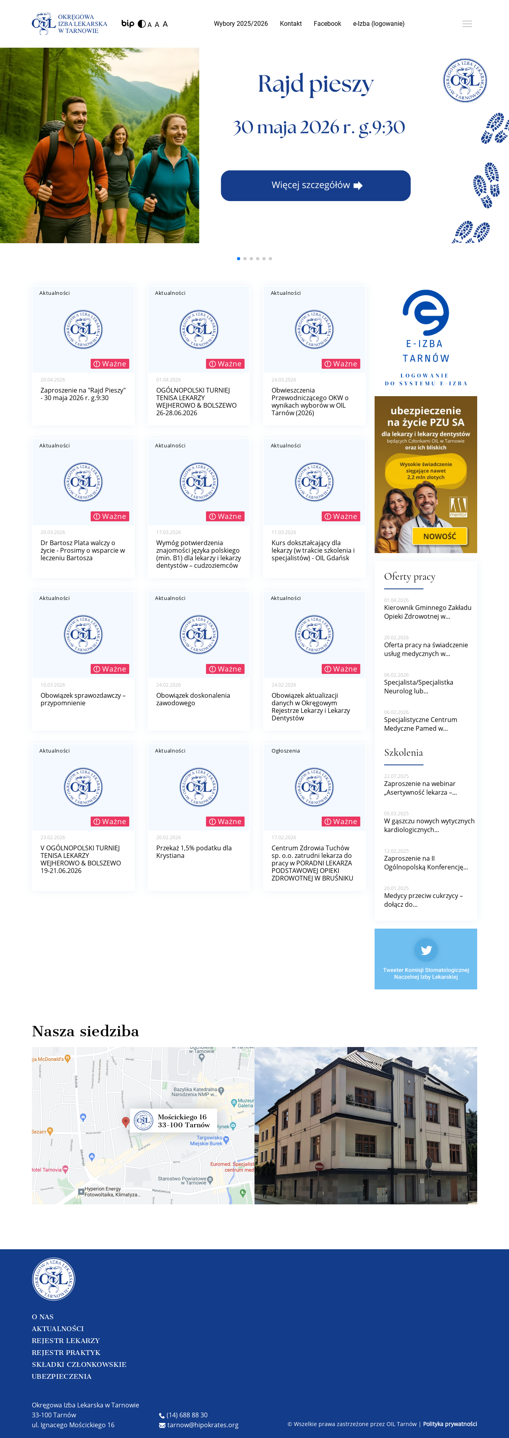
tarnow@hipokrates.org (199, 1425)
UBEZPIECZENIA (61, 1376)
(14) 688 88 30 (183, 1415)
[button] (238, 258)
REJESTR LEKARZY (66, 1341)
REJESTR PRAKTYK (66, 1353)
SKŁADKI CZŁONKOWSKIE (79, 1364)
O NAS (43, 1317)
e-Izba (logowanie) (379, 23)
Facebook (327, 23)
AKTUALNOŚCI (58, 1329)
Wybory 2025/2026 (241, 23)
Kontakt (291, 23)
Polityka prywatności (450, 1424)
